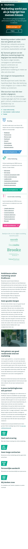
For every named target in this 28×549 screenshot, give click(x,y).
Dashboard (7, 142)
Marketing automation (10, 188)
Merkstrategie (7, 146)
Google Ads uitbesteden (10, 186)
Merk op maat (7, 140)
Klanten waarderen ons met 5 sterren (11, 1)
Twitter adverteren (9, 213)
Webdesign (7, 135)
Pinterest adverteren (9, 222)
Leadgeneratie (7, 182)
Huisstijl (6, 144)
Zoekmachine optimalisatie (11, 184)
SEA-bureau (7, 173)
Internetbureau (8, 148)
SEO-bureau (7, 175)
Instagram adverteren (9, 217)
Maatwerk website (8, 150)
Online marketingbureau (10, 180)
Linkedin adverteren (9, 211)
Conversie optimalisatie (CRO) (12, 177)
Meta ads (6, 224)
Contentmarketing (9, 215)
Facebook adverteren (9, 219)
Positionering (7, 137)
